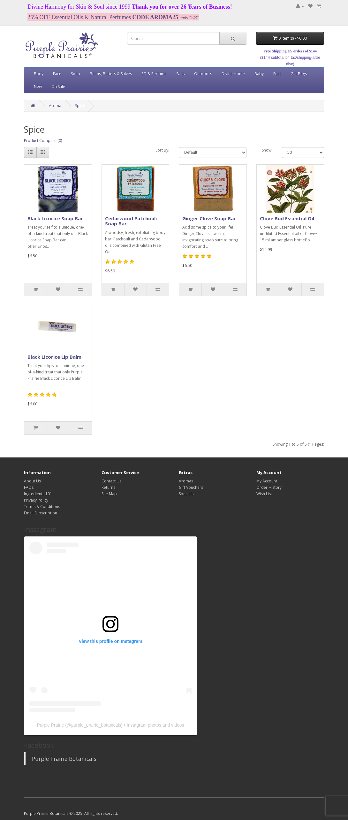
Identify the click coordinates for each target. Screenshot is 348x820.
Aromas (186, 481)
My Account (266, 481)
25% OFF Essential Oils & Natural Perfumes (79, 17)
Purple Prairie (50, 725)
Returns (108, 487)
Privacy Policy (36, 500)
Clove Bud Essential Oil (287, 218)
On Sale (58, 86)
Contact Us (111, 481)
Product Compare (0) (43, 140)
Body (38, 73)
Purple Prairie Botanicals (64, 758)
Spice (80, 105)
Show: (267, 150)
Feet (277, 73)
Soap (75, 73)
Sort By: (162, 150)
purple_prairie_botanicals (96, 725)
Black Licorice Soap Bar (55, 218)
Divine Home (233, 73)
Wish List (264, 493)
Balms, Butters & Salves (111, 73)
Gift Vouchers (191, 487)
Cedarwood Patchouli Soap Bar (131, 221)
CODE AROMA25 (155, 17)
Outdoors (203, 73)
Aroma (55, 105)
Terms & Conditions (42, 506)
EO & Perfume (154, 73)
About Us (32, 481)
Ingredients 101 (38, 493)
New (38, 86)
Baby (259, 73)
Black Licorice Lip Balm (54, 357)
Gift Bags (299, 73)
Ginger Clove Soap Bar (209, 218)
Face (57, 73)
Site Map (109, 493)
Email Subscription (40, 513)
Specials (186, 493)
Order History (269, 487)
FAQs (29, 487)
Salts (180, 73)
